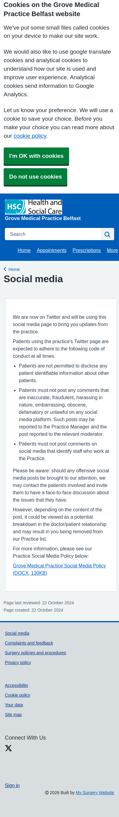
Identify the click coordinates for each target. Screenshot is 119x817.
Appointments (52, 250)
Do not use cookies (35, 176)
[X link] (8, 748)
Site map (13, 714)
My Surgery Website (95, 792)
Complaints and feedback (29, 643)
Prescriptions (87, 250)
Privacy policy (18, 662)
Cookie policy (17, 695)
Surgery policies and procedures (35, 653)
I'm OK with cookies (36, 156)
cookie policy (29, 136)
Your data (14, 705)
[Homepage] (58, 210)
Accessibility (16, 685)
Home (24, 250)
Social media (17, 633)
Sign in (12, 785)
